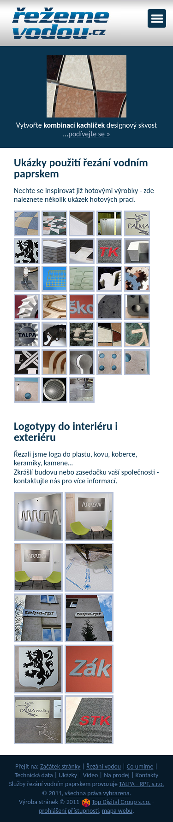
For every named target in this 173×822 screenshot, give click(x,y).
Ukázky (68, 775)
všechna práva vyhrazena (97, 793)
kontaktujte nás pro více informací (64, 480)
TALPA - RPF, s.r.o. (141, 784)
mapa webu (117, 811)
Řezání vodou (103, 766)
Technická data (34, 775)
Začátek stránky (60, 766)
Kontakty (146, 775)
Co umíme (140, 766)
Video (90, 775)
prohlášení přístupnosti (69, 811)
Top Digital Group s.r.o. (121, 802)
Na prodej (117, 775)
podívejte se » (89, 133)
